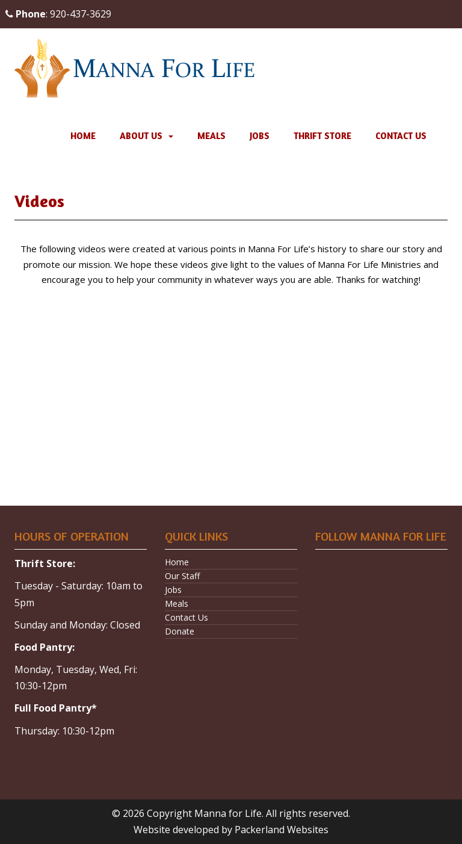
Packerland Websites (281, 829)
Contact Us (401, 135)
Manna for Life (228, 813)
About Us (141, 135)
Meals (211, 135)
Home (83, 135)
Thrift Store (322, 135)
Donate (179, 631)
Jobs (260, 135)
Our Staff (182, 576)
